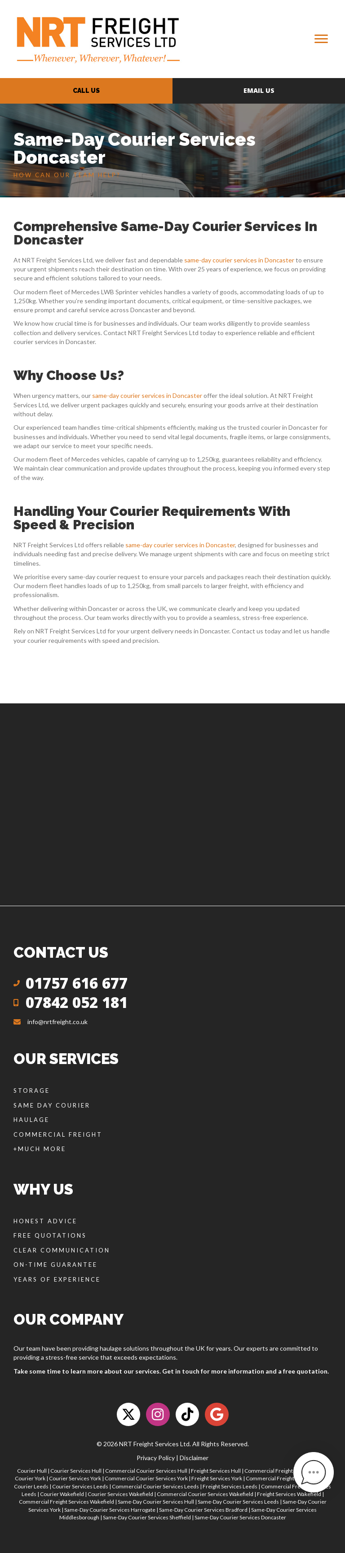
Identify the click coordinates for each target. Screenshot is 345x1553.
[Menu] (321, 39)
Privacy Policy (156, 1457)
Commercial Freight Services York (286, 1478)
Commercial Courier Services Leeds (155, 1486)
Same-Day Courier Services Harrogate (109, 1509)
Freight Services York (216, 1478)
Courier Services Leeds (80, 1486)
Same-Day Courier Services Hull (156, 1501)
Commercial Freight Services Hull (284, 1470)
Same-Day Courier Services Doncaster (240, 1517)
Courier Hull (32, 1470)
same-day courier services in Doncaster (239, 260)
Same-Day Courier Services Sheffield (147, 1517)
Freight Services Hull (216, 1470)
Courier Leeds (31, 1486)
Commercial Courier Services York (146, 1478)
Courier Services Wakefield (120, 1494)
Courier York (30, 1478)
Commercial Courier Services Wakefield (205, 1494)
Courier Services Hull (76, 1470)
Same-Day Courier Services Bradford (203, 1509)
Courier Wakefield (62, 1494)
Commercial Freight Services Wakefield (66, 1501)
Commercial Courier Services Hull (146, 1470)
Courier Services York (75, 1478)
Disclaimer (194, 1457)
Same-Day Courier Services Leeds (238, 1501)
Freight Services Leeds (230, 1486)
